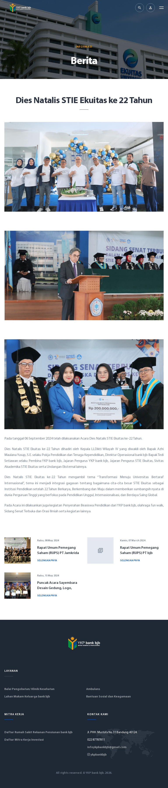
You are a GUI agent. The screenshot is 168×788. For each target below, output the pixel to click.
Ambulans (93, 689)
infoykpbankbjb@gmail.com (106, 747)
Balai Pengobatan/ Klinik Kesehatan (29, 689)
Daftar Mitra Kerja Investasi (24, 740)
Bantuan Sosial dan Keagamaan (108, 696)
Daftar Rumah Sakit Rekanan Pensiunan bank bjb (38, 732)
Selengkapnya (47, 560)
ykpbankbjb (97, 754)
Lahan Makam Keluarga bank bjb (27, 696)
